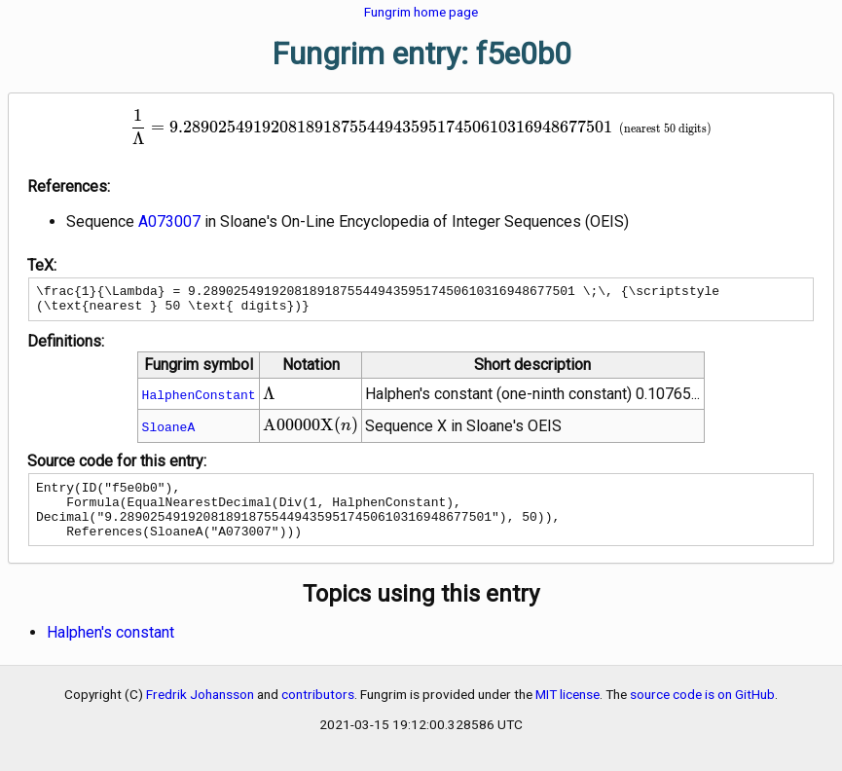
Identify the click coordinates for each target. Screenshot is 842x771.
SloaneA (169, 432)
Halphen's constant (110, 650)
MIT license (567, 711)
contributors (317, 711)
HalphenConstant (199, 400)
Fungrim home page (421, 11)
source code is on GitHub (702, 711)
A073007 (169, 221)
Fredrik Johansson (200, 711)
